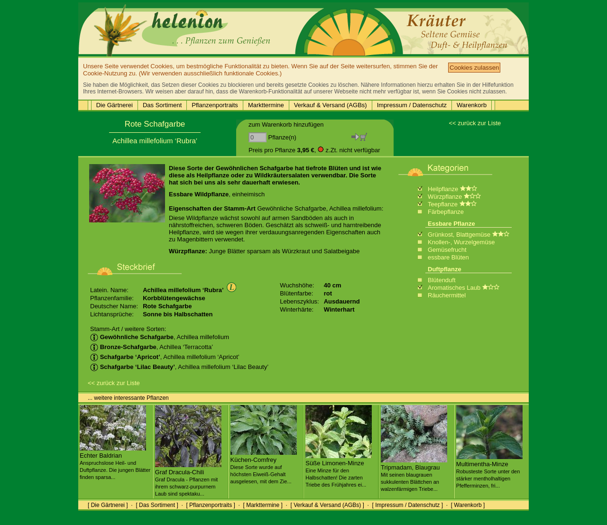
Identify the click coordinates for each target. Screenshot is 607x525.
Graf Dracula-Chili (188, 479)
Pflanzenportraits (215, 105)
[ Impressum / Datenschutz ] (407, 505)
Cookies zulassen (474, 67)
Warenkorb (472, 105)
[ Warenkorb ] (468, 505)
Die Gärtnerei (114, 105)
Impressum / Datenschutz (412, 105)
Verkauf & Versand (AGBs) (330, 105)
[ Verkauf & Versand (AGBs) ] (327, 505)
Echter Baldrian (115, 462)
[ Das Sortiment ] (157, 505)
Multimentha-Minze (489, 470)
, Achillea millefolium (159, 337)
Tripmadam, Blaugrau (414, 474)
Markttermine (266, 105)
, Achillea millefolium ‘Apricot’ (164, 356)
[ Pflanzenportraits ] (210, 505)
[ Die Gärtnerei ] (108, 505)
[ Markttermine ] (262, 505)
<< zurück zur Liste (475, 123)
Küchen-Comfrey (263, 466)
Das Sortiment (162, 105)
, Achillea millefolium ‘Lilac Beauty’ (179, 366)
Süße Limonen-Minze (338, 470)
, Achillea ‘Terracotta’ (151, 346)
